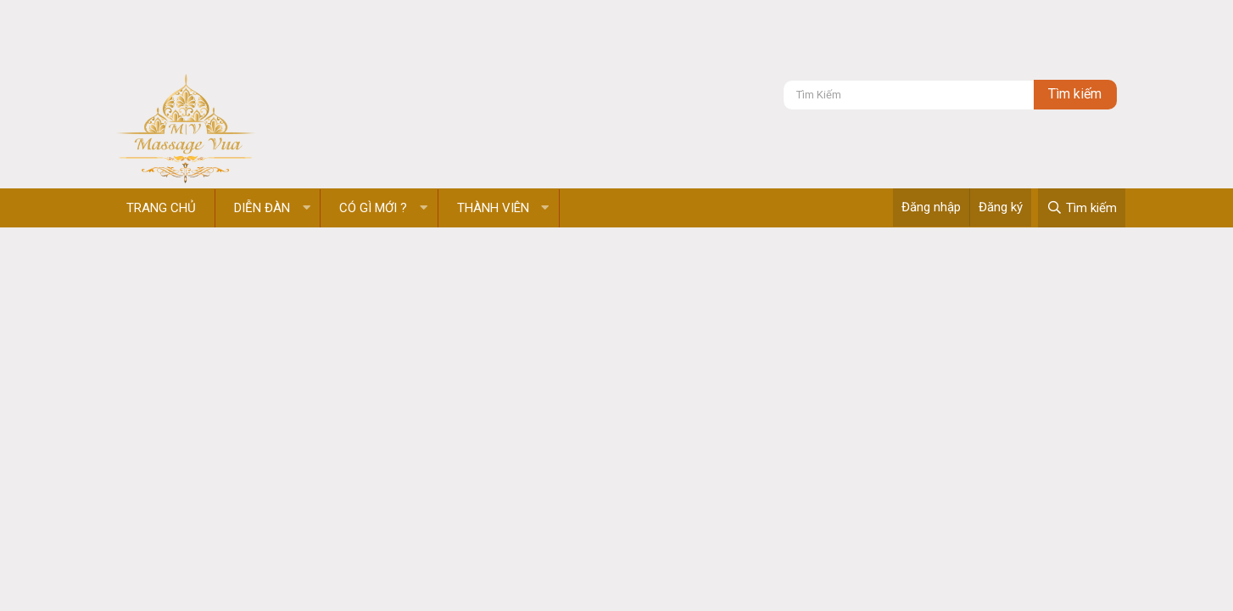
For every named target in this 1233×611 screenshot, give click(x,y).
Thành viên (493, 208)
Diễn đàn (262, 208)
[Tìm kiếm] (909, 94)
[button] (307, 208)
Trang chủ (161, 208)
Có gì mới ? (373, 208)
